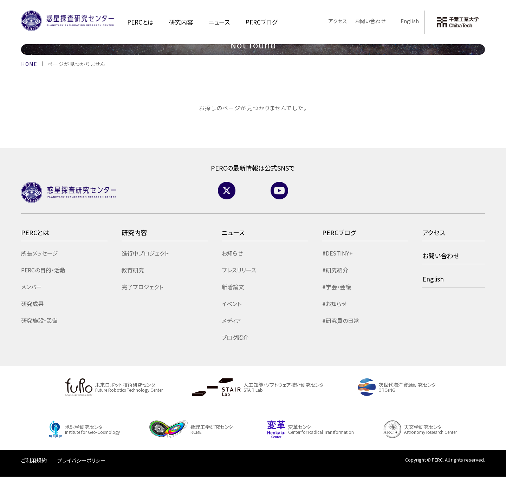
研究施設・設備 (39, 320)
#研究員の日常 (340, 320)
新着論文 (233, 287)
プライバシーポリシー (81, 460)
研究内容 (181, 22)
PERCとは (140, 22)
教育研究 (133, 270)
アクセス (337, 21)
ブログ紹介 (235, 337)
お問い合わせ (370, 21)
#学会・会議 (336, 287)
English (406, 21)
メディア (231, 320)
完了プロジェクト (142, 287)
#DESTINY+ (337, 253)
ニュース (219, 22)
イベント (231, 303)
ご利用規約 (34, 460)
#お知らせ (334, 303)
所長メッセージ (39, 253)
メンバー (31, 287)
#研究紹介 (335, 270)
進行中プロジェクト (145, 253)
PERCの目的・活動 (43, 270)
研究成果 (32, 303)
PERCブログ (339, 232)
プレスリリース (239, 270)
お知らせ (232, 253)
